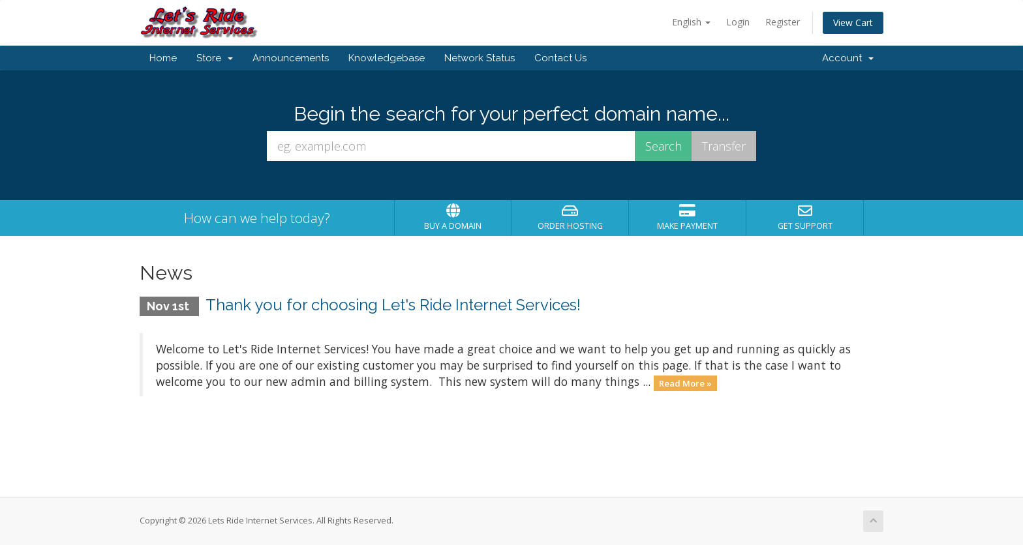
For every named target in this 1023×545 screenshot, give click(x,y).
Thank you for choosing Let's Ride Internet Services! (393, 304)
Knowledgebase (386, 58)
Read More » (685, 383)
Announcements (290, 58)
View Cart (853, 22)
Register (782, 22)
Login (738, 22)
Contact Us (560, 58)
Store (214, 58)
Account (848, 58)
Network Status (479, 58)
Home (163, 58)
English (691, 22)
